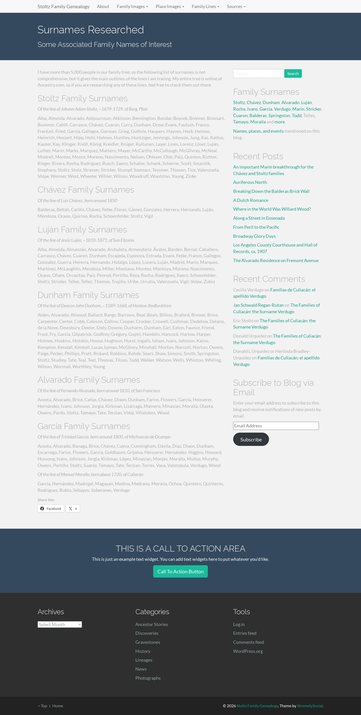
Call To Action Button (180, 571)
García (265, 109)
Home (57, 705)
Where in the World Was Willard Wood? (272, 209)
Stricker (313, 109)
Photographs (148, 678)
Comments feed (248, 642)
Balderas (258, 115)
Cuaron (240, 115)
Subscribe (251, 439)
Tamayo (240, 121)
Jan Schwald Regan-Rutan (258, 305)
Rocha (239, 109)
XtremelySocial (310, 705)
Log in (239, 624)
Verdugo (282, 109)
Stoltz (239, 102)
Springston (279, 115)
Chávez (254, 102)
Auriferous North (250, 182)
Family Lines (205, 6)
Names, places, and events (258, 131)
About (103, 6)
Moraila (258, 121)
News (141, 669)
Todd (297, 115)
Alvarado (290, 102)
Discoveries (146, 633)
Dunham (271, 102)
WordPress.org (248, 651)
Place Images (170, 6)
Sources (236, 6)
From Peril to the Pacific (256, 227)
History (142, 651)
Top (42, 705)
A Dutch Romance (250, 200)
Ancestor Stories (151, 624)
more (280, 121)
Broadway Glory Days (254, 236)
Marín (298, 109)
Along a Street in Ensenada (259, 218)
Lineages (143, 660)
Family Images (132, 6)
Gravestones (147, 642)
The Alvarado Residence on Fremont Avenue (276, 260)
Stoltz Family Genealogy (63, 6)
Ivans (252, 109)
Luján (306, 102)
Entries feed (244, 633)
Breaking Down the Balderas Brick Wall (271, 191)
